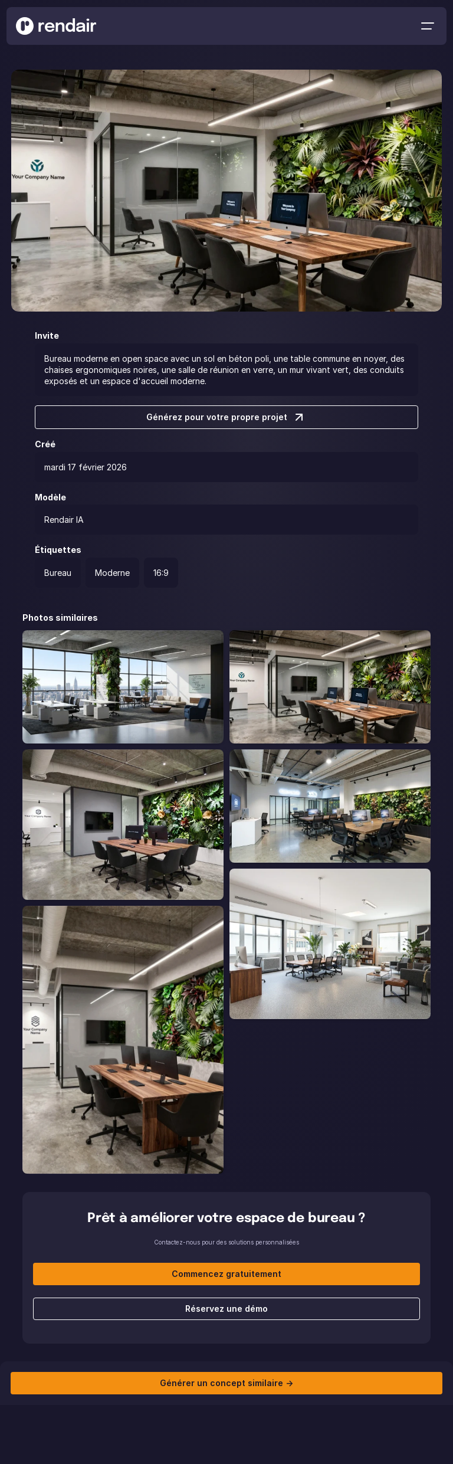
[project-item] (123, 687)
